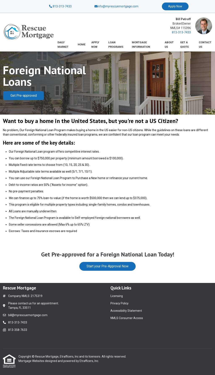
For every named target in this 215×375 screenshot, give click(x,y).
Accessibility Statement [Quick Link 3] (126, 310)
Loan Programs (115, 44)
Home (81, 44)
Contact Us (205, 44)
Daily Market (63, 44)
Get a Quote (184, 44)
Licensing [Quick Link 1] (116, 296)
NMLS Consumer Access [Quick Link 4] (126, 318)
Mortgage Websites (31, 361)
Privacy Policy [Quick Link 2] (119, 303)
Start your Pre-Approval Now (107, 266)
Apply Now (175, 6)
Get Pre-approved (23, 96)
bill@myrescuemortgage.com (27, 315)
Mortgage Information (141, 44)
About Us (169, 44)
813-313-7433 (60, 6)
